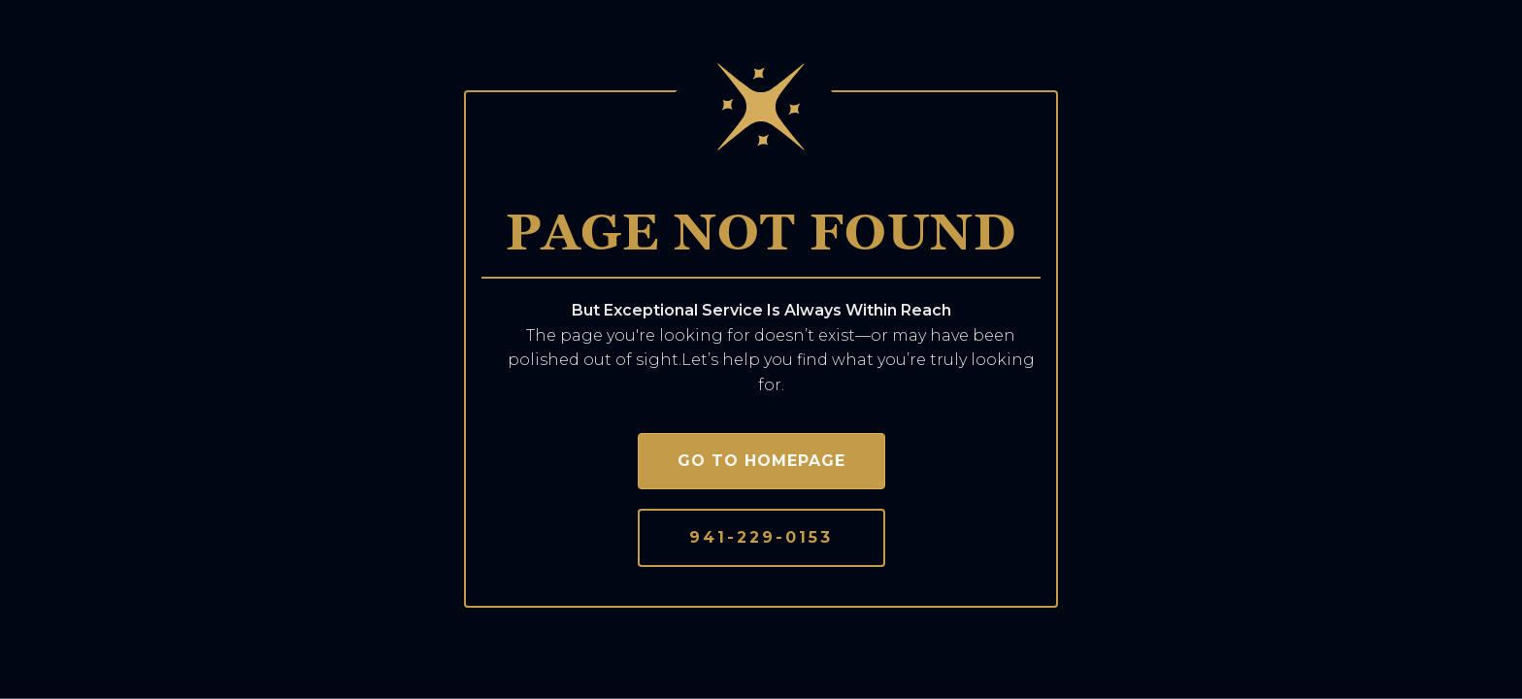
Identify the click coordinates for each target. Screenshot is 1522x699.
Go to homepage (761, 460)
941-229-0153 (761, 537)
